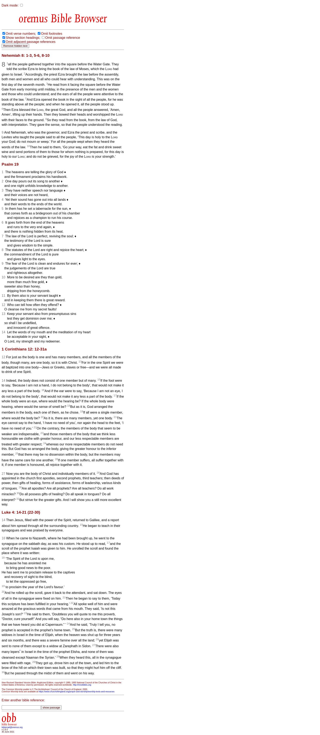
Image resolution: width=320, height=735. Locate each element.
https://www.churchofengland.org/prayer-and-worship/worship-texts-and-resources (76, 691)
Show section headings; (23, 37)
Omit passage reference (62, 37)
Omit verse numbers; (21, 33)
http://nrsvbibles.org (82, 685)
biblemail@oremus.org (12, 727)
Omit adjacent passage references (31, 41)
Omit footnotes (51, 33)
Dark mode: (10, 5)
